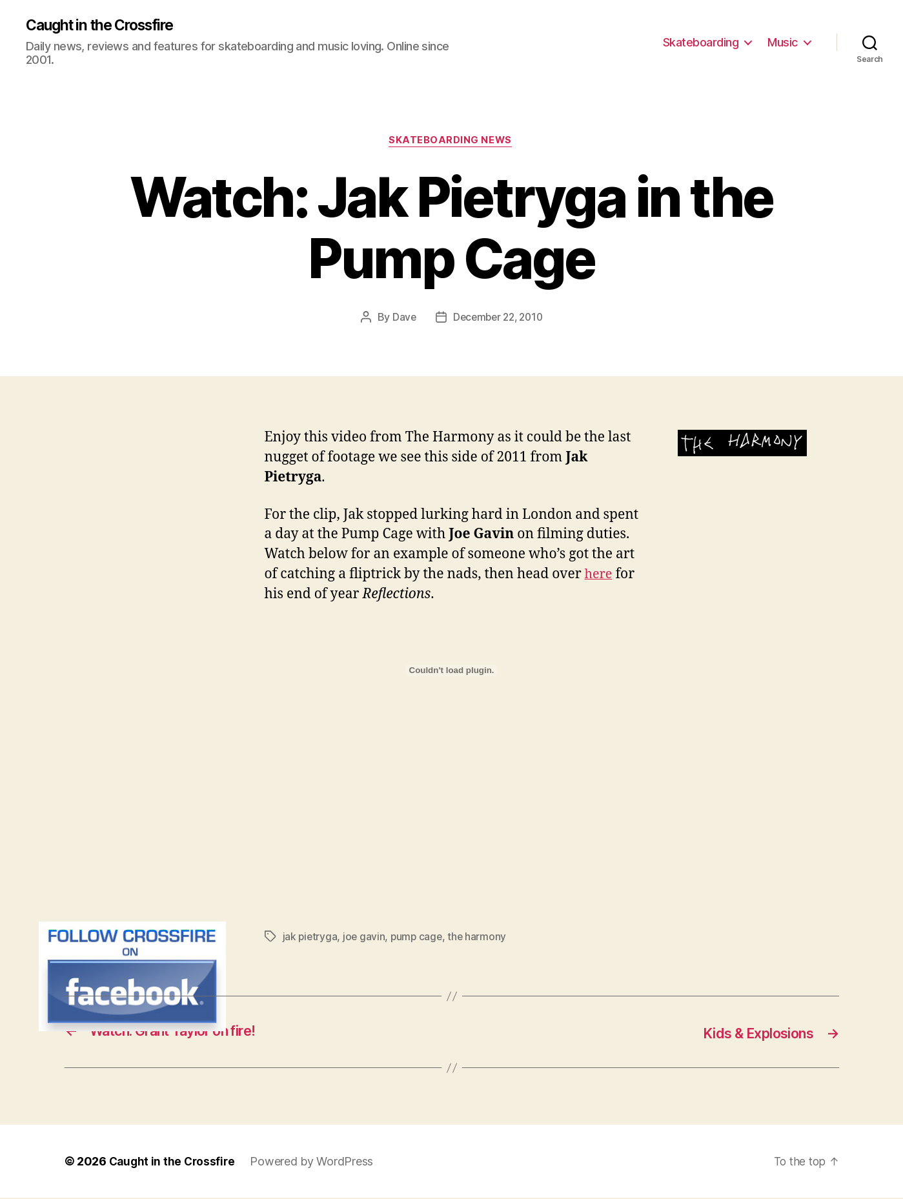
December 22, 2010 (497, 319)
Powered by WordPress (315, 1162)
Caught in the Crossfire (106, 26)
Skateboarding (701, 42)
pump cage (419, 938)
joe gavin (365, 938)
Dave (401, 319)
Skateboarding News (451, 142)
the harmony (481, 938)
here (599, 576)
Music (782, 42)
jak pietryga (311, 938)
